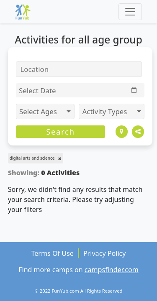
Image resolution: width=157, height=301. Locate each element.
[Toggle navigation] (130, 11)
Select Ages (39, 111)
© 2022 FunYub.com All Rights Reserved (78, 291)
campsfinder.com (112, 269)
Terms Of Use (52, 253)
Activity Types (105, 111)
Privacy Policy (104, 253)
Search (60, 131)
